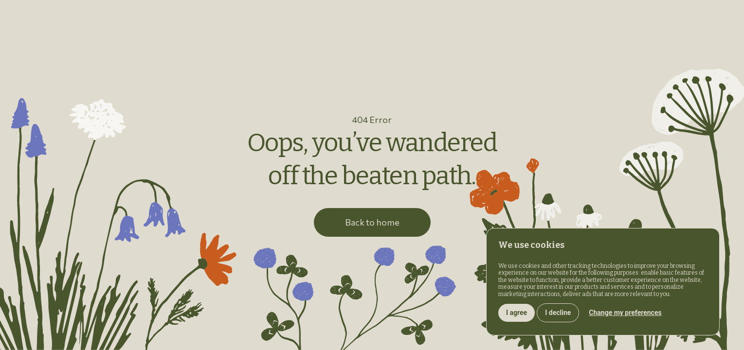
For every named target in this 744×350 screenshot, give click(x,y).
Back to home (372, 222)
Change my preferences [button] (625, 312)
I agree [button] (516, 312)
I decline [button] (558, 312)
